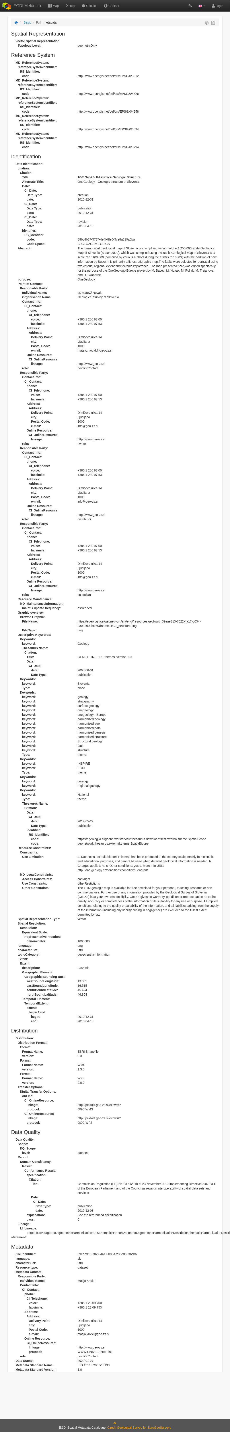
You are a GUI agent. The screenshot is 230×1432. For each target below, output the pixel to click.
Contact (111, 6)
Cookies (89, 6)
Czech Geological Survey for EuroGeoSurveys (139, 1427)
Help (70, 6)
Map (53, 6)
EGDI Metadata (27, 6)
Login (217, 6)
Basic (27, 22)
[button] (202, 5)
